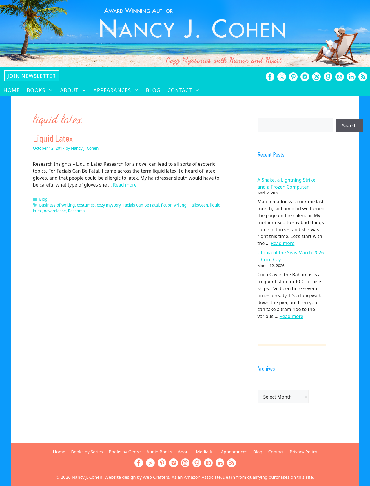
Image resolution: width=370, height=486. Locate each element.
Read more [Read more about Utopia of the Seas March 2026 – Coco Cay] (291, 316)
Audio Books (159, 451)
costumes (86, 205)
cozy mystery (109, 205)
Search (349, 126)
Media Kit (205, 451)
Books (41, 90)
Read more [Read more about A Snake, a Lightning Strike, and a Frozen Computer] (282, 243)
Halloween (198, 205)
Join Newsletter (32, 75)
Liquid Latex (53, 137)
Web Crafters (156, 477)
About (75, 90)
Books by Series (87, 451)
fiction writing (174, 205)
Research (76, 210)
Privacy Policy (303, 451)
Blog (153, 90)
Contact (185, 90)
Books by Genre (125, 451)
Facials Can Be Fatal (141, 205)
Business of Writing (57, 205)
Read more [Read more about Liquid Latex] (125, 185)
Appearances (118, 90)
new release (55, 210)
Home (11, 90)
